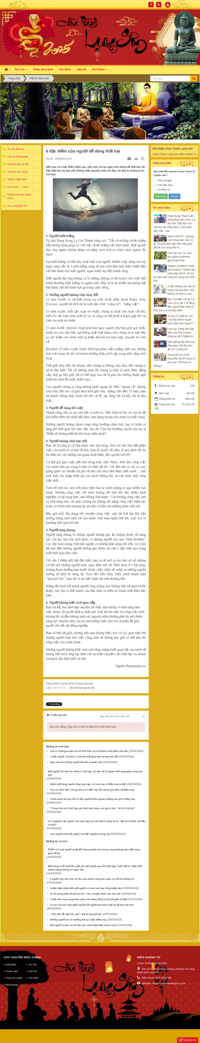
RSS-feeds (12, 980)
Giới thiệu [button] (99, 70)
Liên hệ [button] (81, 69)
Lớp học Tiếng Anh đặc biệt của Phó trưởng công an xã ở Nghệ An (181, 332)
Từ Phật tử (162, 190)
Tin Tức (32, 959)
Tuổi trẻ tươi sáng (17, 171)
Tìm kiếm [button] (65, 69)
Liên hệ (32, 966)
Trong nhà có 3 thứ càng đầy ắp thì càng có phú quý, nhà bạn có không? (174, 360)
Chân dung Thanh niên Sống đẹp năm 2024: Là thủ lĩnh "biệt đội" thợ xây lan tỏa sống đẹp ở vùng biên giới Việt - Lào (174, 223)
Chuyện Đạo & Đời (18, 164)
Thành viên (12, 966)
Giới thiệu (11, 959)
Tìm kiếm (33, 973)
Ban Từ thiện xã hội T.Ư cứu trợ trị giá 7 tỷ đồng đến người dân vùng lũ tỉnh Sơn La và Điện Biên (174, 305)
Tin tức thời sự (15, 148)
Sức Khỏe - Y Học (17, 186)
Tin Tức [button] (21, 70)
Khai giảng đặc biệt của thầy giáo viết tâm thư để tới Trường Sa (181, 345)
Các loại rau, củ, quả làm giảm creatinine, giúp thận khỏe (180, 256)
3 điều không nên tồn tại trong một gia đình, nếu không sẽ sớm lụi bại (181, 290)
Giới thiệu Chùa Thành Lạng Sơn (172, 148)
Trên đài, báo (163, 185)
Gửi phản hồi (187, 1040)
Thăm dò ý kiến (14, 973)
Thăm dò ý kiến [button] (43, 69)
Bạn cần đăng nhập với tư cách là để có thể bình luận (83, 721)
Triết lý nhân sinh (17, 179)
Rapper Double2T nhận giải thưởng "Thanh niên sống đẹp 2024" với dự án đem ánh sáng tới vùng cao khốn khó (174, 273)
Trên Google (163, 180)
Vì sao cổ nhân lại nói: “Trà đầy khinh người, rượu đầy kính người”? (181, 319)
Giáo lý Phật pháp (17, 156)
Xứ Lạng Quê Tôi (17, 205)
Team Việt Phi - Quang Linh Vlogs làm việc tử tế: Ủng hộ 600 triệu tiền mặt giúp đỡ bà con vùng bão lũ (174, 242)
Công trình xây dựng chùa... (19, 196)
